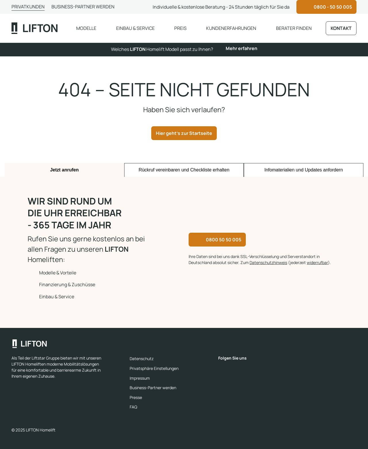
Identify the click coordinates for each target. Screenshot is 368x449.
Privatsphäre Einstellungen (154, 368)
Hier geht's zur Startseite (184, 133)
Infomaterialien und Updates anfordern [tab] (303, 169)
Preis (180, 28)
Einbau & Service (135, 28)
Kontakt (341, 28)
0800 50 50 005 (223, 239)
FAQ (133, 407)
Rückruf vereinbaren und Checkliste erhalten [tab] (184, 169)
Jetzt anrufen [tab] (64, 169)
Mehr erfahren (241, 48)
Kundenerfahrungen (231, 28)
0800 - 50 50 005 (333, 7)
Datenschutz (142, 358)
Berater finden (294, 28)
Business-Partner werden (82, 6)
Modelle (86, 28)
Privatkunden (28, 6)
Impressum (140, 378)
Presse (136, 397)
